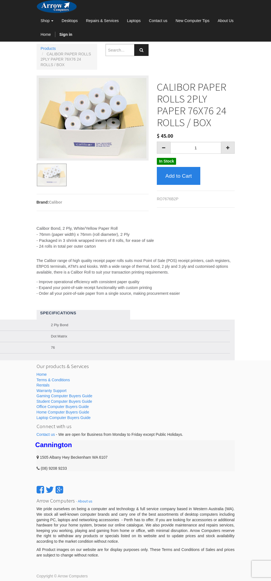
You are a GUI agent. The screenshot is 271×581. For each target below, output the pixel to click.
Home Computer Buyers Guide (63, 412)
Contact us (46, 434)
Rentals (43, 385)
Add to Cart (178, 176)
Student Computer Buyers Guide (64, 401)
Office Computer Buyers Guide (63, 406)
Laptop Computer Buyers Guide (64, 417)
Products (48, 48)
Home (42, 374)
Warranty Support (52, 390)
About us (85, 501)
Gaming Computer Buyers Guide (64, 396)
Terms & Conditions (53, 380)
